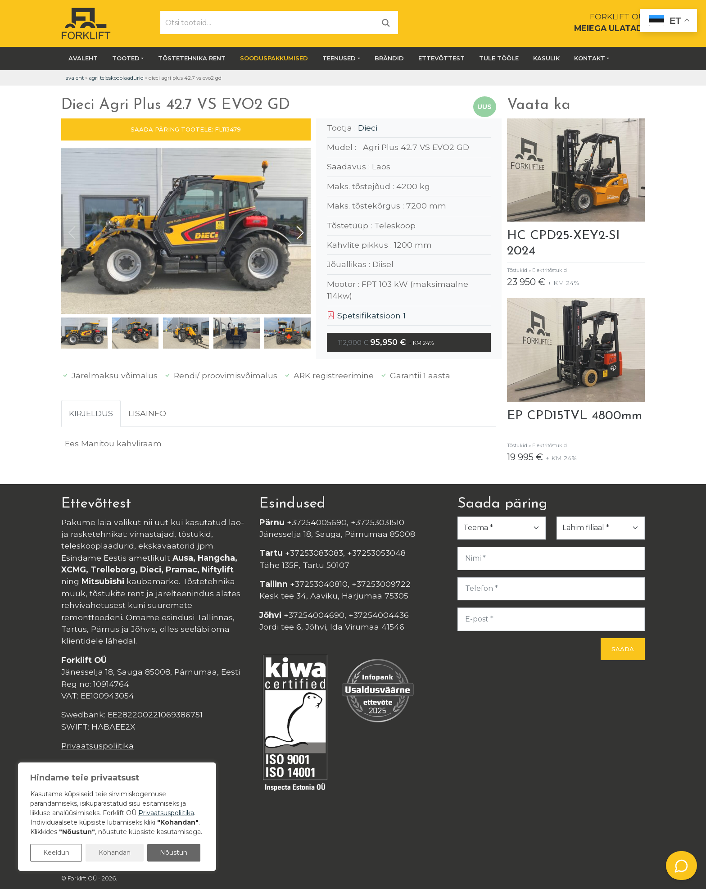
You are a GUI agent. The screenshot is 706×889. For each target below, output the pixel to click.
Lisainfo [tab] (147, 413)
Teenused (339, 58)
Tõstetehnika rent (192, 58)
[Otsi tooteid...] (267, 22)
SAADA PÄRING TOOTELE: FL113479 (186, 129)
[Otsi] (386, 22)
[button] (300, 233)
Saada (622, 649)
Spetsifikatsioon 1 (366, 315)
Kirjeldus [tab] (91, 413)
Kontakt (589, 58)
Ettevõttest (441, 58)
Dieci (367, 127)
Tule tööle (499, 58)
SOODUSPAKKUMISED (274, 58)
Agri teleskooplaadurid (116, 78)
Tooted (126, 58)
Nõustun (173, 852)
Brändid (389, 58)
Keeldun (56, 852)
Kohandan (115, 852)
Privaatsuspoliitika (97, 745)
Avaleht (83, 58)
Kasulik (546, 58)
